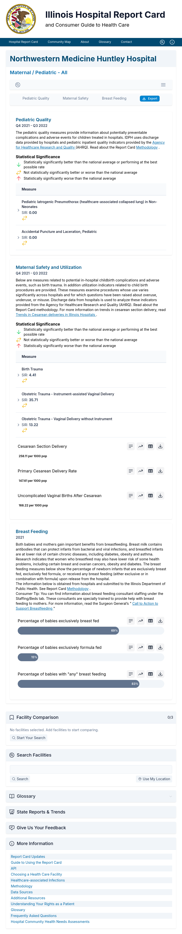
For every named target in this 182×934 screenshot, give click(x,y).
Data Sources (22, 893)
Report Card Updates (28, 858)
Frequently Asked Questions (34, 917)
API (13, 870)
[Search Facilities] (91, 771)
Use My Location (154, 780)
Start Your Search (28, 739)
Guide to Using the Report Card (36, 864)
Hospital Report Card (23, 43)
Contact (126, 43)
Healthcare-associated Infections (38, 882)
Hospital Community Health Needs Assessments (50, 923)
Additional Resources (28, 899)
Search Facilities (34, 756)
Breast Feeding (114, 100)
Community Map (59, 43)
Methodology (147, 149)
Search (20, 780)
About (85, 43)
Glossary (105, 43)
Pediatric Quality (35, 100)
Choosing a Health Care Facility (36, 876)
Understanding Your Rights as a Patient (42, 905)
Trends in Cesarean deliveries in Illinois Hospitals (56, 316)
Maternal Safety (76, 100)
